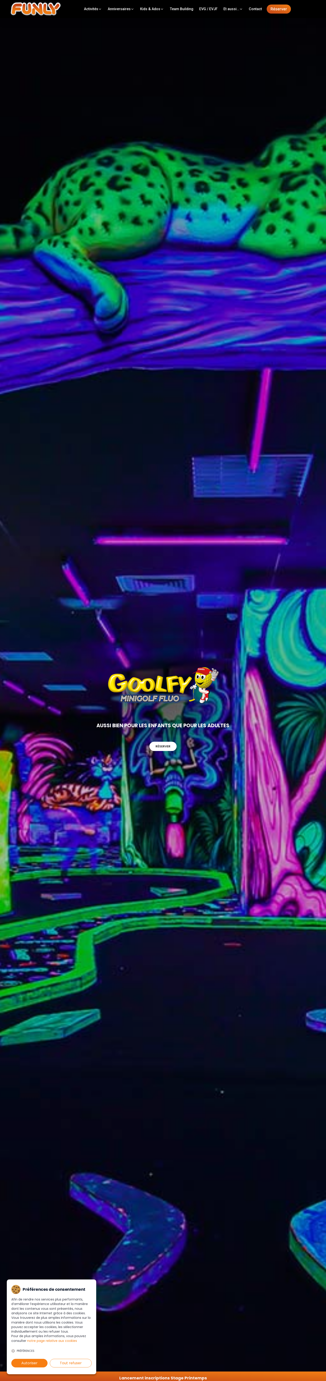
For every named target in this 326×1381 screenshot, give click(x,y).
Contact (255, 9)
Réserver (279, 9)
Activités (93, 9)
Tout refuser (71, 1363)
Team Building (181, 9)
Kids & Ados (152, 9)
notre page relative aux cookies (52, 1340)
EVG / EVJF (208, 9)
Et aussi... (233, 9)
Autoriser (29, 1363)
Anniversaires (121, 9)
